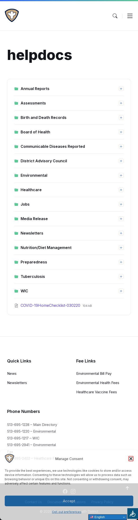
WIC (24, 291)
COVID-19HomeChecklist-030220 (51, 305)
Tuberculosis (33, 276)
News (12, 373)
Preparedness (34, 262)
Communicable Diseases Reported (53, 146)
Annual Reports (35, 88)
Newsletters (32, 233)
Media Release (34, 218)
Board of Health (35, 132)
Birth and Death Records (44, 117)
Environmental (34, 175)
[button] (131, 458)
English (97, 517)
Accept (69, 501)
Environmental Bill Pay (93, 373)
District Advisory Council (44, 160)
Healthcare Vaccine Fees (96, 392)
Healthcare (31, 189)
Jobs (25, 204)
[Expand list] (121, 88)
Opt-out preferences (66, 512)
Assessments (33, 103)
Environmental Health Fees (97, 382)
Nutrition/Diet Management (46, 247)
